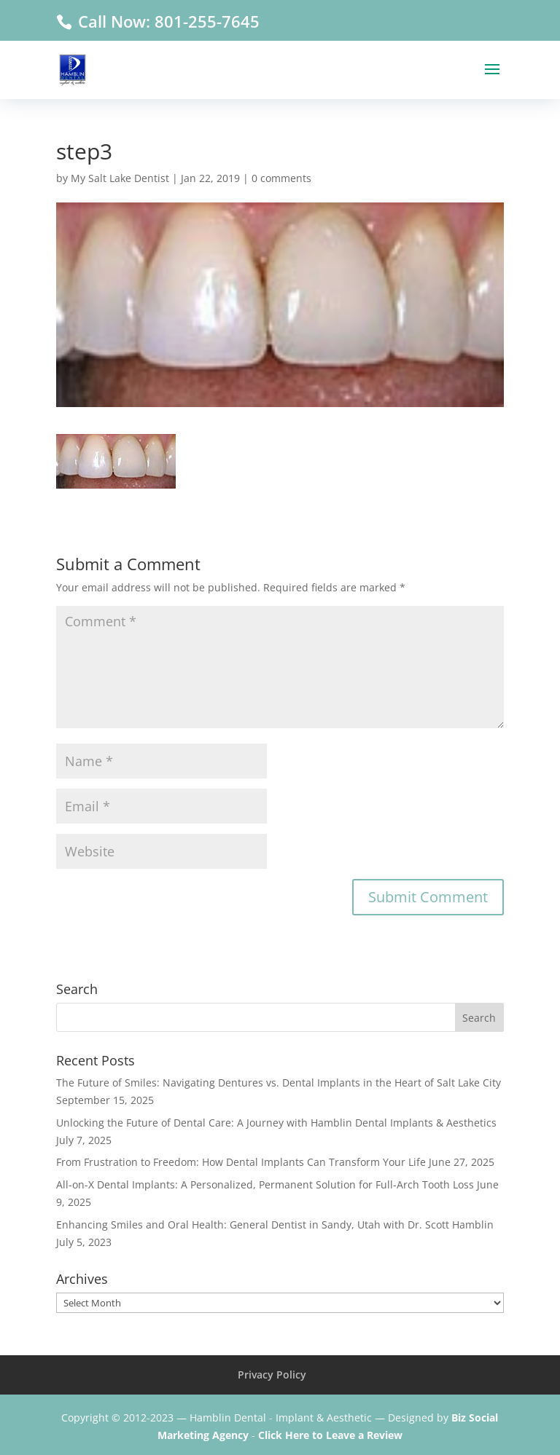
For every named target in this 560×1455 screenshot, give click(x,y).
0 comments (281, 178)
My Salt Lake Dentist (120, 178)
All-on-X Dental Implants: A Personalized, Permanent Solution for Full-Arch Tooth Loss (265, 1184)
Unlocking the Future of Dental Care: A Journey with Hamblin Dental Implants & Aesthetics (276, 1122)
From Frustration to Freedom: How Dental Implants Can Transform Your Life (241, 1162)
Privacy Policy (272, 1374)
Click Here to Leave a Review (330, 1435)
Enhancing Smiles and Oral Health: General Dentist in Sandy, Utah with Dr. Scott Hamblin (275, 1224)
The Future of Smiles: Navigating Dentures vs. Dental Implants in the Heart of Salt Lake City (278, 1082)
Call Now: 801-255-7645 (167, 21)
